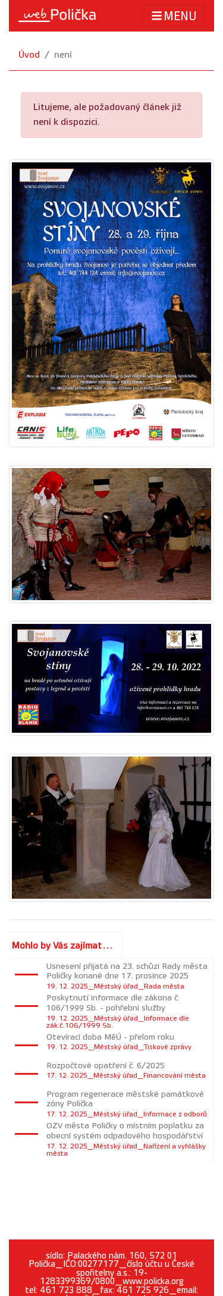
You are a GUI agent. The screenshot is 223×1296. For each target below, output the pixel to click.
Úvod (29, 55)
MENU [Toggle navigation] (173, 16)
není (63, 55)
